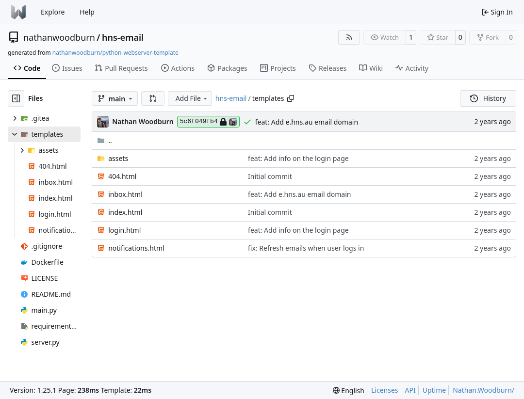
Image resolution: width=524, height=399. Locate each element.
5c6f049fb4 (208, 122)
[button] (152, 98)
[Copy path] (290, 98)
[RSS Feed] (349, 37)
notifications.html (136, 248)
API (410, 390)
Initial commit (270, 176)
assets (118, 158)
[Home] (18, 12)
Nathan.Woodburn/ (483, 390)
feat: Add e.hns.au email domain (306, 122)
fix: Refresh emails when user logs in (306, 248)
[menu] (348, 390)
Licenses (384, 390)
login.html (124, 230)
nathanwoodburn (59, 37)
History (488, 98)
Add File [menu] (192, 98)
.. (104, 140)
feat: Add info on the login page (298, 158)
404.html (122, 176)
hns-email (123, 37)
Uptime (434, 390)
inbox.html (125, 194)
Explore (53, 11)
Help (87, 11)
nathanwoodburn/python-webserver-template (115, 52)
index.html (125, 212)
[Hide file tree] (16, 98)
